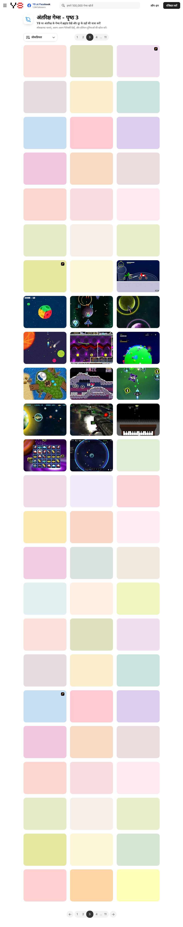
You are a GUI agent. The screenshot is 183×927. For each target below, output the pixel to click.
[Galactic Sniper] (138, 204)
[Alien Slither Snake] (91, 814)
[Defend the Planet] (91, 133)
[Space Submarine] (91, 527)
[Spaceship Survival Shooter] (138, 599)
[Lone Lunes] (45, 348)
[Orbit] (45, 563)
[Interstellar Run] (138, 706)
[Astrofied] (91, 348)
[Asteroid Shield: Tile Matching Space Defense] (45, 97)
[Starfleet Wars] (91, 61)
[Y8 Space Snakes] (45, 276)
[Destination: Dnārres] (45, 384)
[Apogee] (91, 599)
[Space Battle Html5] (45, 885)
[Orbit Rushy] (91, 97)
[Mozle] (91, 384)
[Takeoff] (138, 97)
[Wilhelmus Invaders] (138, 420)
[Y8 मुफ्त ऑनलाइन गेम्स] (17, 5)
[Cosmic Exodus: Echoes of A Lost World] (91, 778)
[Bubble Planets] (45, 850)
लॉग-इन (155, 5)
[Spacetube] (138, 527)
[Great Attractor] (45, 814)
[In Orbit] (138, 240)
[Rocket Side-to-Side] (91, 276)
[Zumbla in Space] (138, 563)
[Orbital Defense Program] (91, 455)
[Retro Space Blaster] (138, 670)
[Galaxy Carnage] (45, 204)
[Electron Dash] (45, 778)
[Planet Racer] (138, 276)
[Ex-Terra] (91, 491)
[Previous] (70, 914)
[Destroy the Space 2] (45, 240)
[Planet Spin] (45, 312)
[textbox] (40, 37)
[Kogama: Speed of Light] (138, 133)
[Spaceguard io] (91, 420)
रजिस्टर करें (171, 5)
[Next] (113, 914)
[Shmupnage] (91, 670)
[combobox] (40, 37)
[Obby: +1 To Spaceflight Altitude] (91, 742)
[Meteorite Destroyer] (91, 169)
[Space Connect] (45, 455)
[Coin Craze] (45, 670)
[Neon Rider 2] (138, 814)
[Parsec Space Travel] (45, 599)
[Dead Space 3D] (45, 133)
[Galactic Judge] (45, 491)
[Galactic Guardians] (91, 312)
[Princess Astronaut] (45, 527)
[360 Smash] (45, 706)
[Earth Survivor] (91, 706)
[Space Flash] (138, 169)
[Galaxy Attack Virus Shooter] (138, 384)
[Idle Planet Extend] (45, 742)
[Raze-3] (138, 61)
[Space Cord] (138, 491)
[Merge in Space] (45, 169)
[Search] (62, 5)
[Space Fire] (91, 850)
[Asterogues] (91, 240)
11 (105, 37)
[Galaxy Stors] (138, 312)
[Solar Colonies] (138, 455)
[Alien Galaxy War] (91, 204)
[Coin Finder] (138, 885)
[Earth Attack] (138, 742)
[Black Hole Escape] (138, 635)
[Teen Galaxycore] (45, 61)
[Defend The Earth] (45, 420)
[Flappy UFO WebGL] (45, 635)
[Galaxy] (91, 635)
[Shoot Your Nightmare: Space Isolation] (138, 850)
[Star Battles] (91, 563)
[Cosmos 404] (138, 348)
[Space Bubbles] (138, 778)
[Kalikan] (91, 885)
